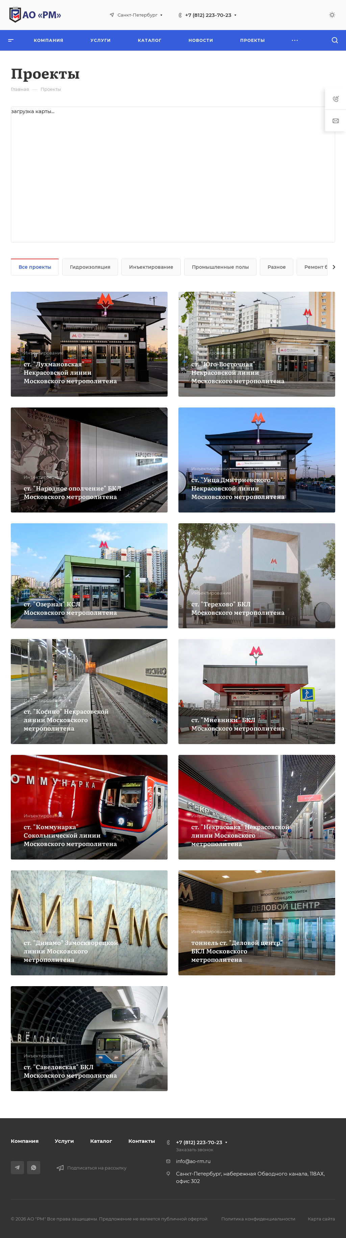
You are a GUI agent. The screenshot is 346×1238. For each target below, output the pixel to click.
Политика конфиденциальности (258, 1218)
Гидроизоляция (90, 267)
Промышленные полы (220, 267)
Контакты (141, 1141)
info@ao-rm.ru (193, 1161)
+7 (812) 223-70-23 (208, 15)
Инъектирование (151, 267)
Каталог (101, 1141)
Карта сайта (321, 1218)
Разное (277, 267)
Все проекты (35, 267)
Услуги (64, 1141)
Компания (25, 1141)
